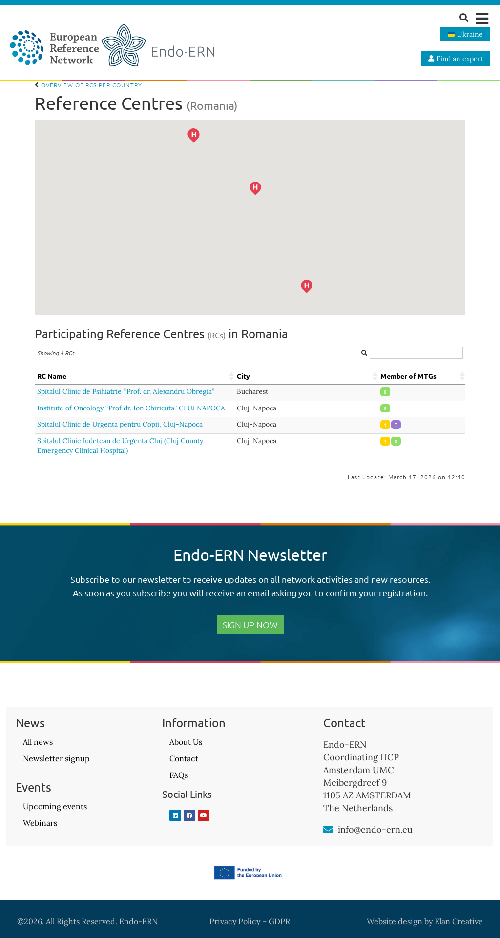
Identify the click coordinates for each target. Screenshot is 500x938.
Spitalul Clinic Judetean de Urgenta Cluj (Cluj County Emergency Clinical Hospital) (120, 445)
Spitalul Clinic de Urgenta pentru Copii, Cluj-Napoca (120, 424)
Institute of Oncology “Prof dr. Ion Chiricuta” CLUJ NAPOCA (131, 408)
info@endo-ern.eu (375, 829)
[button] (481, 18)
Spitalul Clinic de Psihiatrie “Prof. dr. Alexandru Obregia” (125, 391)
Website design (394, 921)
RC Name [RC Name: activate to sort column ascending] (51, 375)
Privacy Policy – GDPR (249, 921)
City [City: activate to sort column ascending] (243, 375)
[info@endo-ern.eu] (328, 830)
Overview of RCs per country (88, 85)
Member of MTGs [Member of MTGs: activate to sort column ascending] (408, 375)
